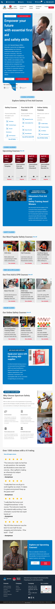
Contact (30, 2)
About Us (22, 2)
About (17, 591)
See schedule (12, 268)
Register (10, 182)
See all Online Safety (43, 138)
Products (46, 6)
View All (23, 154)
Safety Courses (7, 591)
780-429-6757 (50, 2)
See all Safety (13, 139)
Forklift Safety (45, 123)
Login (17, 596)
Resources (18, 594)
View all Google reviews (10, 459)
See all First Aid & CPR (28, 141)
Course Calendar (11, 2)
